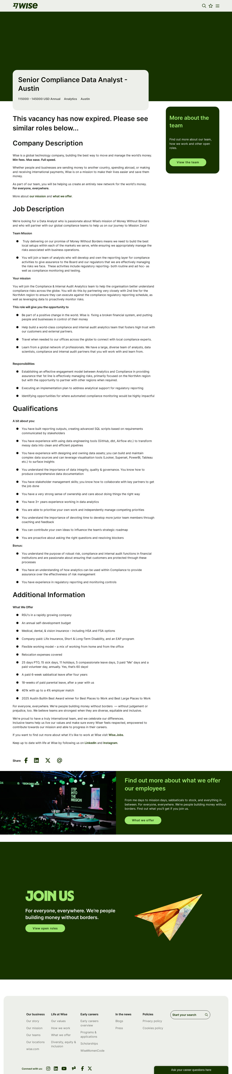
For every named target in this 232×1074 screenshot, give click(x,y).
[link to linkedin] (56, 1069)
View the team (188, 162)
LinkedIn (90, 743)
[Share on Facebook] (26, 761)
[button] (204, 6)
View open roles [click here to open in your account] (45, 928)
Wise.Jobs (116, 735)
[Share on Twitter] (48, 761)
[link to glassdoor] (73, 1069)
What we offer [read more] (143, 820)
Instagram (110, 743)
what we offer (62, 196)
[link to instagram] (48, 1069)
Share (17, 760)
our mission (38, 196)
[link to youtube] (64, 1069)
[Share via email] (59, 760)
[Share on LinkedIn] (36, 761)
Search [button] (207, 1014)
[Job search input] (190, 1014)
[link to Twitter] (90, 1069)
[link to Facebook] (82, 1069)
